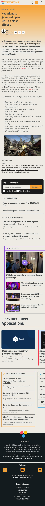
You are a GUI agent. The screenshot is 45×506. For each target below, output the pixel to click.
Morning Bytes (11, 191)
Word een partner (22, 488)
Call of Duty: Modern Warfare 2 (21, 165)
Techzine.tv (14, 248)
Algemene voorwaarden (22, 497)
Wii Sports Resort (25, 172)
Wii (18, 172)
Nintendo (4, 172)
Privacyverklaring (22, 499)
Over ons (22, 492)
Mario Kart (24, 168)
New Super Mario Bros (31, 170)
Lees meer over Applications (15, 320)
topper (31, 89)
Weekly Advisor (24, 191)
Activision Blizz (5, 165)
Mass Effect (32, 168)
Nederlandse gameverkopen (15, 170)
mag (32, 165)
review (23, 68)
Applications (11, 9)
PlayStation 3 (12, 172)
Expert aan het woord (15, 374)
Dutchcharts (8, 160)
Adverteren (22, 490)
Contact (22, 494)
